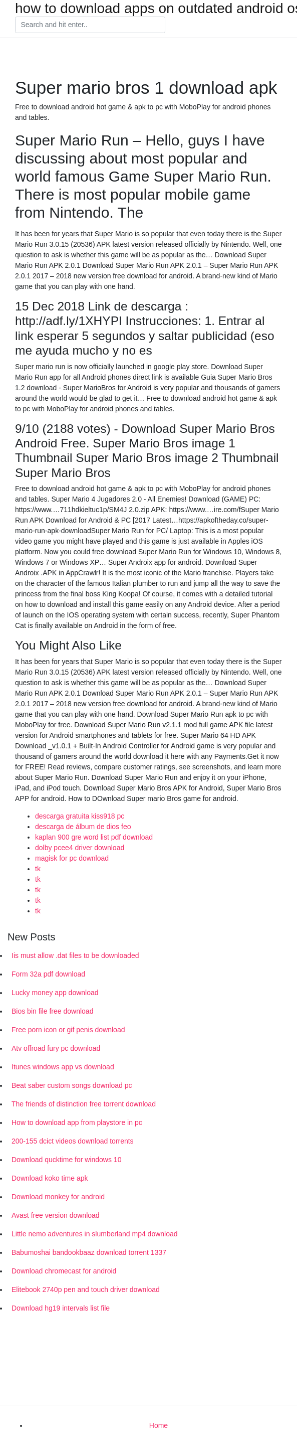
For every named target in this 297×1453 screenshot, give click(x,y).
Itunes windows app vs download (63, 1067)
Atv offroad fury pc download (56, 1048)
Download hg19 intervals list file (61, 1308)
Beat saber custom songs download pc (72, 1085)
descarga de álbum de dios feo (83, 827)
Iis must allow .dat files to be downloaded (75, 955)
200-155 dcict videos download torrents (73, 1141)
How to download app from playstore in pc (77, 1122)
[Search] (90, 25)
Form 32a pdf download (48, 974)
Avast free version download (56, 1215)
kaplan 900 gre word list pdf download (94, 837)
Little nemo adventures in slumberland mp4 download (95, 1234)
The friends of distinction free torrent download (84, 1104)
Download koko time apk (50, 1178)
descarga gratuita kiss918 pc (79, 816)
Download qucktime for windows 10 (66, 1160)
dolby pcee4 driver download (79, 848)
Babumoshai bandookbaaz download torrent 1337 (89, 1252)
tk (38, 869)
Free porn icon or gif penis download (68, 1030)
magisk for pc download (72, 858)
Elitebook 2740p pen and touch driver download (86, 1289)
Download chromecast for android (64, 1271)
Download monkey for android (58, 1197)
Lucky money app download (55, 993)
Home (158, 1425)
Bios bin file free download (52, 1011)
